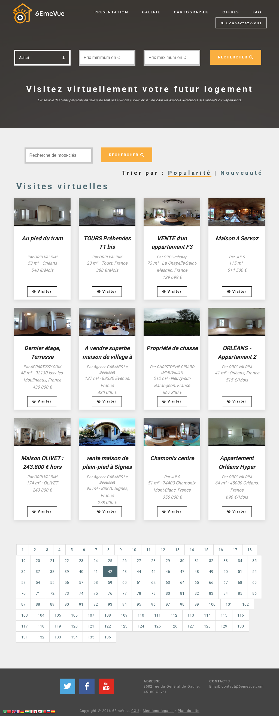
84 (225, 593)
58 (95, 582)
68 (240, 582)
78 (139, 593)
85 (240, 593)
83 (211, 593)
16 (221, 550)
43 (124, 571)
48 (197, 571)
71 (38, 593)
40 (81, 571)
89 (52, 604)
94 (124, 604)
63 (168, 582)
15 (206, 550)
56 (67, 582)
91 (81, 604)
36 (23, 571)
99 (197, 604)
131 (24, 637)
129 (224, 626)
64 (182, 582)
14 (192, 550)
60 (124, 582)
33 (225, 560)
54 (38, 582)
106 (74, 615)
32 (211, 560)
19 (23, 560)
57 (81, 582)
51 (240, 571)
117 (24, 626)
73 (67, 593)
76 (110, 593)
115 (224, 615)
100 (212, 604)
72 (52, 593)
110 (141, 615)
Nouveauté (241, 173)
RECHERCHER (235, 57)
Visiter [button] (42, 291)
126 (174, 626)
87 (23, 604)
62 (153, 582)
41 (95, 571)
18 (249, 550)
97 (168, 604)
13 (177, 550)
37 (38, 571)
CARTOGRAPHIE (191, 12)
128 (207, 626)
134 (74, 637)
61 (139, 582)
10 (134, 550)
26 (124, 560)
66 (211, 582)
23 (81, 560)
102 (245, 604)
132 (41, 637)
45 (153, 571)
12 (163, 550)
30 (182, 560)
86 (254, 593)
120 (74, 626)
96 (153, 604)
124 (141, 626)
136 (107, 637)
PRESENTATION (111, 12)
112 (174, 615)
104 (41, 615)
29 (168, 560)
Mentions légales (158, 711)
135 (91, 637)
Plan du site (188, 711)
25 (110, 560)
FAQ (257, 12)
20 (38, 560)
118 (41, 626)
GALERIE (151, 12)
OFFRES (230, 12)
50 (225, 571)
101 (229, 604)
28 (153, 560)
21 (52, 560)
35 (254, 560)
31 (197, 560)
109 (124, 615)
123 (124, 626)
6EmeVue (50, 13)
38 (52, 571)
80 (168, 593)
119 (57, 626)
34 (240, 560)
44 (139, 571)
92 (95, 604)
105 (57, 615)
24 (95, 560)
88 (38, 604)
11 (148, 550)
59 (110, 582)
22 (67, 560)
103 (24, 615)
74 (81, 593)
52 (254, 571)
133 (57, 637)
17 (235, 550)
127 (190, 626)
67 (225, 582)
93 (110, 604)
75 (95, 593)
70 (23, 593)
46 (168, 571)
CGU (135, 711)
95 (139, 604)
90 (67, 604)
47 (182, 571)
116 (240, 615)
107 (91, 615)
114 (207, 615)
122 (107, 626)
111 (157, 615)
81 (182, 593)
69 (254, 582)
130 (240, 626)
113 (190, 615)
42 (112, 571)
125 (157, 626)
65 (197, 582)
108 (107, 615)
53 (23, 582)
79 (153, 593)
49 (211, 571)
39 (67, 571)
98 (182, 604)
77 (124, 593)
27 (139, 560)
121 (91, 626)
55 (52, 582)
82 (197, 593)
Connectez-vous (241, 23)
